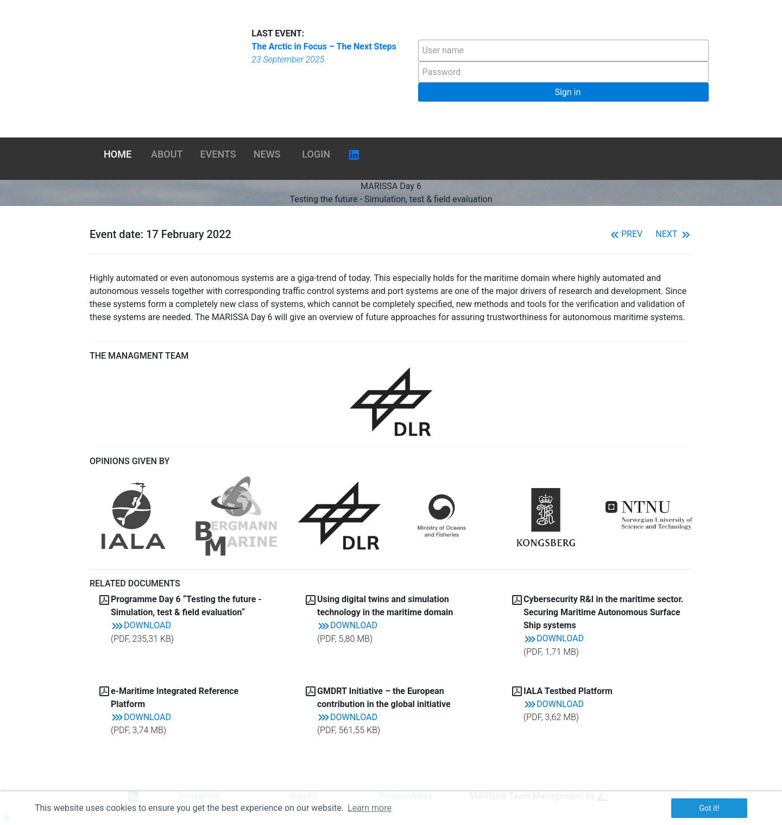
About (166, 154)
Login (316, 154)
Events (218, 154)
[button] (563, 92)
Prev (625, 234)
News (267, 154)
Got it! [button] (709, 808)
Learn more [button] (370, 808)
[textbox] (563, 50)
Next (673, 234)
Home (117, 154)
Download (141, 625)
